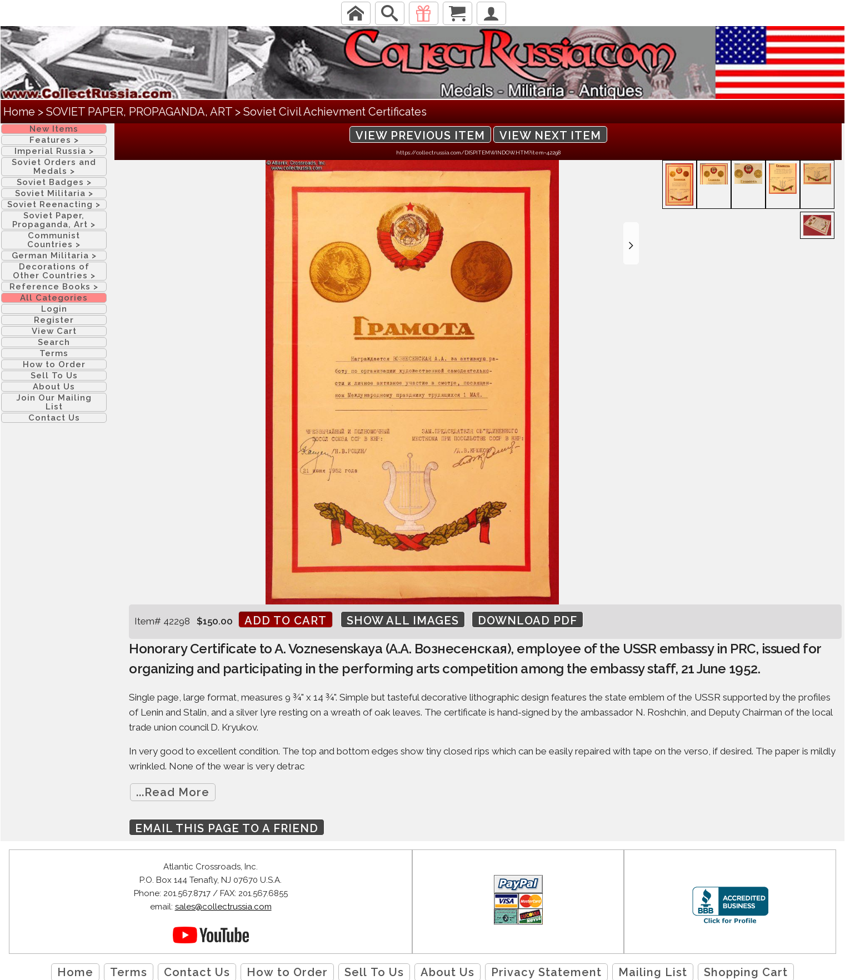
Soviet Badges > (54, 182)
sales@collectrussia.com (223, 907)
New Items (53, 129)
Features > (54, 140)
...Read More (172, 792)
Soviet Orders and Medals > (54, 166)
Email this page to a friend (226, 828)
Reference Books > (53, 287)
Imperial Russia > (54, 151)
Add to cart (285, 620)
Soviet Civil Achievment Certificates (335, 111)
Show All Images (403, 620)
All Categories (54, 298)
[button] (631, 243)
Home (19, 111)
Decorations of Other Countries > (54, 271)
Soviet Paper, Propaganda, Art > (54, 220)
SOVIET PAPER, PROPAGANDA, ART (139, 111)
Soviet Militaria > (54, 193)
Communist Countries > (54, 240)
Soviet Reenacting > (54, 204)
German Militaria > (54, 256)
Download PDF (527, 620)
